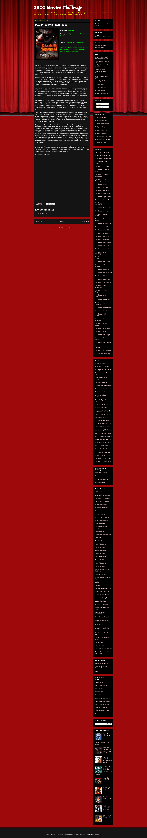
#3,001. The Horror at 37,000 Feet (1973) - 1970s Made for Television (103, 770)
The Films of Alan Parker (102, 166)
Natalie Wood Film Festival (103, 439)
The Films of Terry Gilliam (102, 328)
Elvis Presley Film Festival (103, 404)
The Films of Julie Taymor (102, 261)
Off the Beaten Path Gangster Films (101, 667)
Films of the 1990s (100, 560)
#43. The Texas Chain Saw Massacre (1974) (107, 759)
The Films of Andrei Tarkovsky (101, 180)
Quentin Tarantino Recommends (100, 613)
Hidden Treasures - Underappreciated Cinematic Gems (100, 71)
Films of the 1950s (100, 547)
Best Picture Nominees (102, 517)
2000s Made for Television (103, 501)
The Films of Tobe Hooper (102, 335)
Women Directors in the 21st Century (102, 652)
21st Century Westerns (102, 685)
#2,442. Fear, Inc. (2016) (107, 788)
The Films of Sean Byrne (102, 311)
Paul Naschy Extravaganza (103, 158)
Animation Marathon (101, 514)
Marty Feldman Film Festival (103, 433)
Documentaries (99, 531)
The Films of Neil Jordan (102, 276)
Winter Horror (99, 714)
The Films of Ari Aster (101, 184)
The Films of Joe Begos (102, 239)
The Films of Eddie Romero (103, 193)
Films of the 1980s (100, 557)
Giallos (97, 582)
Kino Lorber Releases (101, 479)
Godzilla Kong (99, 585)
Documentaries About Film (103, 534)
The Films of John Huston (102, 249)
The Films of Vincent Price (103, 461)
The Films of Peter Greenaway (100, 286)
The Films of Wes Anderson (103, 342)
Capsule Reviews (100, 523)
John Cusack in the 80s (102, 704)
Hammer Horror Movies (102, 595)
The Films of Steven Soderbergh (101, 319)
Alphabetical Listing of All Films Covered (102, 46)
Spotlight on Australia (101, 117)
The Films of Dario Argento (103, 190)
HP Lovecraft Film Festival (103, 588)
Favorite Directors (100, 90)
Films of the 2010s (100, 563)
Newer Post (39, 221)
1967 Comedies (99, 682)
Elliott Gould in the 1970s (102, 701)
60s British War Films (101, 663)
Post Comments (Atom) (65, 228)
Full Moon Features (101, 574)
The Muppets (99, 642)
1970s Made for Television (103, 492)
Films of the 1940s (100, 544)
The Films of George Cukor (103, 208)
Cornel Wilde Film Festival (103, 382)
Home (62, 221)
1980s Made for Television (103, 495)
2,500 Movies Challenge (58, 8)
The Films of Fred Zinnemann (100, 203)
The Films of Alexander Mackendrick (102, 175)
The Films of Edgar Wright (103, 196)
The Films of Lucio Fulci (102, 269)
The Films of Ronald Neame (103, 308)
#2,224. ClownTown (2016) (51, 24)
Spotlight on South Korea (102, 139)
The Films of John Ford (102, 246)
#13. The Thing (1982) (106, 734)
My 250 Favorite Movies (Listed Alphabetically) (102, 57)
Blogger (98, 834)
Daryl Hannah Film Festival (103, 385)
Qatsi (96, 671)
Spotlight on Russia (101, 133)
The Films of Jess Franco (102, 236)
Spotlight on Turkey (100, 142)
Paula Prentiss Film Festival (103, 442)
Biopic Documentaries (101, 520)
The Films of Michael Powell (103, 273)
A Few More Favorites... (102, 93)
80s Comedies (99, 511)
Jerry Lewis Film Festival (102, 411)
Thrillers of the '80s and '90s (103, 649)
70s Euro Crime (99, 692)
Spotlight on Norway (101, 130)
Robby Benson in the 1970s (103, 707)
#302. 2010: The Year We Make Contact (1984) (107, 750)
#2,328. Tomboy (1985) (107, 797)
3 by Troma (98, 688)
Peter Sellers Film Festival (103, 449)
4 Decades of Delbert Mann (103, 155)
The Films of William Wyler (103, 350)
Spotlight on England (101, 120)
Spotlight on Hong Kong (102, 123)
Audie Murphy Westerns (102, 366)
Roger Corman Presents (102, 617)
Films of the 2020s (100, 566)
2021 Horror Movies (101, 504)
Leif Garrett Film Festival (102, 427)
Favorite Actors (99, 84)
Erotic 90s (98, 538)
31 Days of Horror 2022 (102, 507)
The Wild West (99, 645)
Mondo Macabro (100, 482)
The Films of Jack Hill (101, 227)
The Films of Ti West (101, 331)
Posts (98, 104)
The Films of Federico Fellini (103, 200)
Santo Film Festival (100, 625)
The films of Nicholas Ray (102, 354)
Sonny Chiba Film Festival (103, 455)
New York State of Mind (102, 604)
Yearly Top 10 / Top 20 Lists (103, 81)
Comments (100, 107)
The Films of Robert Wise (102, 300)
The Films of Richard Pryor (103, 458)
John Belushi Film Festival (103, 414)
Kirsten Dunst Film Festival (103, 423)
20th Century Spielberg (102, 152)
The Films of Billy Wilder (102, 187)
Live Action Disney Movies (103, 598)
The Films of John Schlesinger (100, 253)
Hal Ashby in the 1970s (102, 591)
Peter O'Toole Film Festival (103, 446)
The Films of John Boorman (103, 242)
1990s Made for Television (103, 498)
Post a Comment (42, 213)
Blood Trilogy (99, 695)
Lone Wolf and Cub (100, 601)
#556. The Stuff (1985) (106, 778)
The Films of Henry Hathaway (100, 219)
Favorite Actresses (100, 87)
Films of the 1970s (100, 553)
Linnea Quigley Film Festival (103, 430)
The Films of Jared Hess (102, 233)
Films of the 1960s (100, 550)
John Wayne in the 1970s (102, 417)
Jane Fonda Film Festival (102, 408)
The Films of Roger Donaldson (100, 303)
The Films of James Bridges (103, 230)
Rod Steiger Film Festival (102, 452)
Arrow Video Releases (101, 473)
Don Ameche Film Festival (103, 389)
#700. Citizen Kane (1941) (107, 816)
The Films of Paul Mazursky (103, 282)
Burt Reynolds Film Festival (103, 370)
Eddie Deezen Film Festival (103, 392)
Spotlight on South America (103, 136)
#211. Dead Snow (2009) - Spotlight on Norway (107, 808)
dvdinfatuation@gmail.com (103, 37)
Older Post (85, 221)
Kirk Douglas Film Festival (103, 420)
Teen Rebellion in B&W (102, 711)
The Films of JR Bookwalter (103, 223)
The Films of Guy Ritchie (102, 211)
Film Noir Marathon (100, 541)
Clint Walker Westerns (101, 698)
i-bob (87, 834)
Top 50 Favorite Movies (102, 62)
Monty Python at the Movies (103, 436)
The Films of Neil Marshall (103, 279)
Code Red (98, 476)
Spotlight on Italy (100, 127)
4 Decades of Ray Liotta (102, 363)
